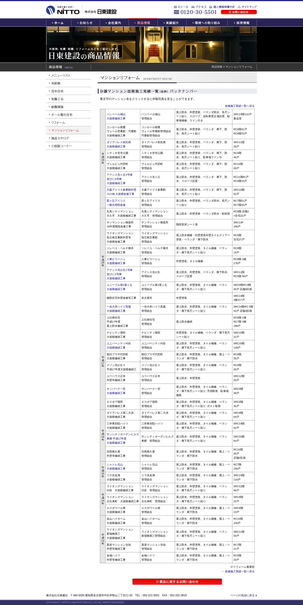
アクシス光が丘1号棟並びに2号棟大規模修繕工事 (119, 274)
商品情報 (217, 66)
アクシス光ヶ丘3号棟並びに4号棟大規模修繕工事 (119, 178)
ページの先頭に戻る (242, 595)
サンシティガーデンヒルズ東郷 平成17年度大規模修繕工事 (123, 438)
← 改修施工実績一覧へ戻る (238, 571)
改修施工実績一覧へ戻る (240, 105)
